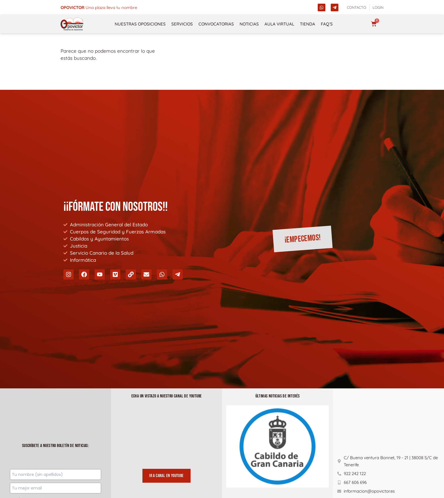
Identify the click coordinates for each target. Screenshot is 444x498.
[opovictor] (72, 24)
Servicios (182, 24)
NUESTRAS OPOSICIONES (140, 24)
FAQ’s (327, 24)
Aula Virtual (279, 24)
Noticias (249, 24)
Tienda (307, 24)
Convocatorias (216, 24)
